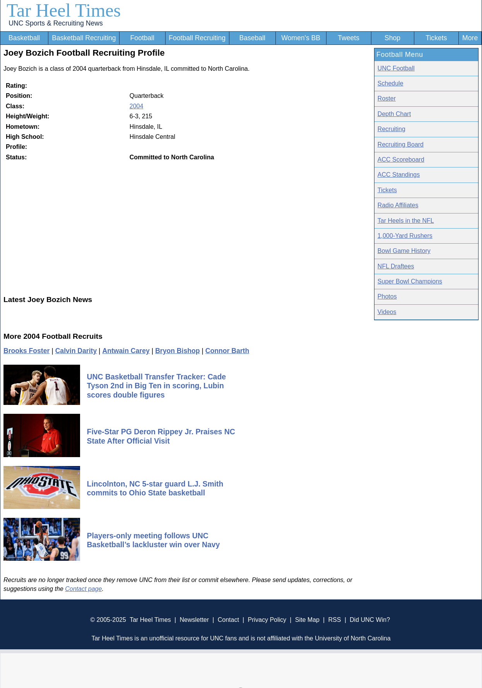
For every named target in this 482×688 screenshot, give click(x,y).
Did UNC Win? (370, 619)
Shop (392, 38)
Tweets (348, 38)
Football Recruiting (197, 38)
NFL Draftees (396, 266)
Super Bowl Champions (410, 281)
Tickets (436, 38)
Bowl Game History (404, 251)
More (470, 38)
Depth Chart (394, 114)
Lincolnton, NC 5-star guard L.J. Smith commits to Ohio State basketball (155, 488)
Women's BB (300, 38)
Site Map (307, 619)
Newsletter (194, 619)
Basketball (24, 38)
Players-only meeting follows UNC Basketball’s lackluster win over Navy (153, 540)
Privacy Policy (267, 619)
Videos (387, 312)
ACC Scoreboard (401, 159)
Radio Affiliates (398, 205)
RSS (334, 619)
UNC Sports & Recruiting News (56, 23)
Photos (387, 296)
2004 (137, 106)
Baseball (252, 38)
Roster (387, 98)
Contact (228, 619)
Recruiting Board (401, 144)
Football (142, 38)
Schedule (390, 83)
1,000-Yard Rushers (405, 235)
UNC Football (396, 68)
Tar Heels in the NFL (406, 220)
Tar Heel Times (64, 10)
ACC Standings (399, 174)
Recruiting (391, 129)
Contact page (83, 589)
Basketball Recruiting (84, 38)
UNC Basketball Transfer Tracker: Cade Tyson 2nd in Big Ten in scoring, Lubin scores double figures (156, 385)
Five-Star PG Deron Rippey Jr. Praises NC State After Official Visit (161, 436)
